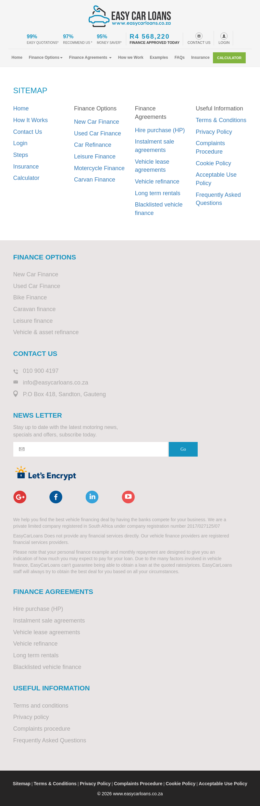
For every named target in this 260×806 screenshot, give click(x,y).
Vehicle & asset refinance (46, 332)
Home (17, 57)
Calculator (229, 58)
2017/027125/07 (203, 526)
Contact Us (27, 132)
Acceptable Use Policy (216, 178)
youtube (128, 497)
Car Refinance (92, 145)
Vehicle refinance (157, 181)
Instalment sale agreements (154, 145)
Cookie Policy (213, 163)
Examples (159, 57)
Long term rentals (157, 193)
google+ (19, 497)
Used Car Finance (97, 133)
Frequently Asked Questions (218, 199)
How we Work (130, 57)
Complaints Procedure (210, 147)
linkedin (92, 497)
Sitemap (21, 783)
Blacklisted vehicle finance (159, 208)
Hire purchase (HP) (160, 130)
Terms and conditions (40, 705)
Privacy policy (31, 717)
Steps (20, 155)
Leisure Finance (95, 156)
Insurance (200, 57)
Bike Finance (30, 297)
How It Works (30, 120)
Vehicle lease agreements (152, 165)
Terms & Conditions (221, 120)
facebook (55, 497)
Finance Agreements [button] (90, 57)
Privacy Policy (214, 132)
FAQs (180, 57)
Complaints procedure (41, 728)
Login (20, 143)
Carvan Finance (94, 179)
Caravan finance (34, 309)
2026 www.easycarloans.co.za (132, 793)
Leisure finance (33, 321)
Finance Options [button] (46, 57)
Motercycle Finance (99, 168)
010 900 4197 (41, 371)
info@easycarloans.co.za (55, 382)
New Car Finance (96, 122)
